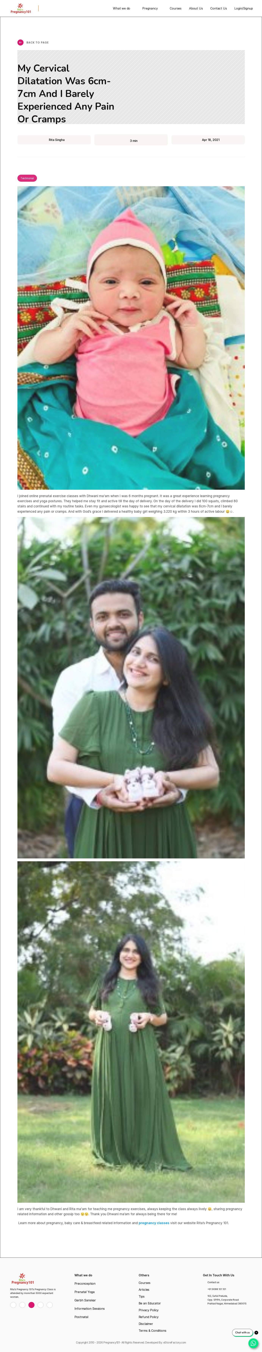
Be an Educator (150, 1303)
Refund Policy (149, 1317)
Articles (144, 1289)
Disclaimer (146, 1324)
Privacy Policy (149, 1310)
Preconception (84, 1283)
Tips (142, 1296)
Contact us (213, 1282)
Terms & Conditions (152, 1330)
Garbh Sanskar (85, 1300)
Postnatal (81, 1317)
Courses (144, 1283)
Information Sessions (89, 1308)
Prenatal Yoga (84, 1292)
